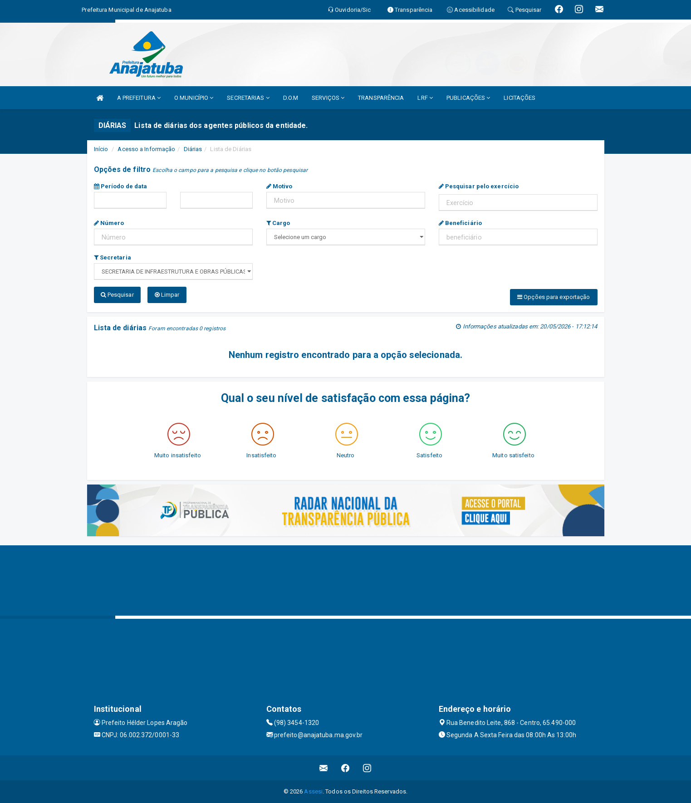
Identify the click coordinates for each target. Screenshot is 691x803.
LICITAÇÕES (519, 97)
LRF (425, 97)
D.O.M (291, 97)
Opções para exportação (553, 297)
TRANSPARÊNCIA (381, 97)
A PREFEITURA (139, 97)
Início (101, 149)
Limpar (167, 294)
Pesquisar (117, 294)
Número (109, 223)
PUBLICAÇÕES (468, 97)
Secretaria (112, 257)
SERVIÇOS (328, 97)
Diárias (193, 149)
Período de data (120, 186)
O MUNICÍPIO (193, 97)
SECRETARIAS (248, 97)
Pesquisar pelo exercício (479, 186)
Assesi (313, 791)
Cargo (278, 223)
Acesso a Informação (146, 149)
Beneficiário (460, 223)
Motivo (279, 186)
